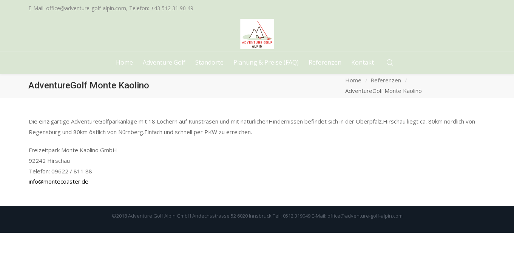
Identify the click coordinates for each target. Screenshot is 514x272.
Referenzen (385, 80)
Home (353, 80)
